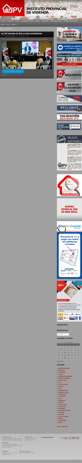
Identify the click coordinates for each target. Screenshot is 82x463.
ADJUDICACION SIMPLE (56, 21)
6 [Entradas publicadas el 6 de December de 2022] (61, 349)
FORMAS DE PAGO (62, 390)
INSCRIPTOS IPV (62, 394)
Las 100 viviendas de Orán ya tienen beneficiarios (21, 33)
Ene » (61, 361)
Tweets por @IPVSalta (62, 426)
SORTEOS (17, 21)
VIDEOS (60, 422)
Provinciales (61, 412)
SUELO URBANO (62, 420)
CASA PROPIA (61, 372)
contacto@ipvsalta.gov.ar (47, 437)
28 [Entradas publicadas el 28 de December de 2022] (65, 358)
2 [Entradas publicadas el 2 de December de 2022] (71, 347)
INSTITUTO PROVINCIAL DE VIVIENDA (47, 10)
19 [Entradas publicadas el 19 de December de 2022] (58, 355)
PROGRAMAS (61, 408)
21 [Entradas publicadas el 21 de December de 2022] (65, 355)
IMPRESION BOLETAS (63, 392)
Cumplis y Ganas (62, 380)
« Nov (58, 361)
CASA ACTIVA (61, 370)
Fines (7, 24)
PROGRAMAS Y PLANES (27, 21)
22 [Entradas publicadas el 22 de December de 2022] (68, 355)
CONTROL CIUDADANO (64, 378)
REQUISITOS (10, 21)
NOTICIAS (3, 21)
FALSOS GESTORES (63, 384)
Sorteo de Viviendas (63, 416)
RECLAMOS (61, 414)
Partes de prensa (62, 404)
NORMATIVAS (61, 400)
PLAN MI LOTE (62, 406)
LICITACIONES (45, 21)
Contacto (14, 24)
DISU (59, 382)
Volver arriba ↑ (77, 461)
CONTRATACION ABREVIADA (70, 21)
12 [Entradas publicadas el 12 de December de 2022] (58, 352)
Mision (3, 24)
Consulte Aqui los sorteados (13, 71)
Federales (60, 386)
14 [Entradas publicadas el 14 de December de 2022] (65, 352)
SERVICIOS (37, 21)
